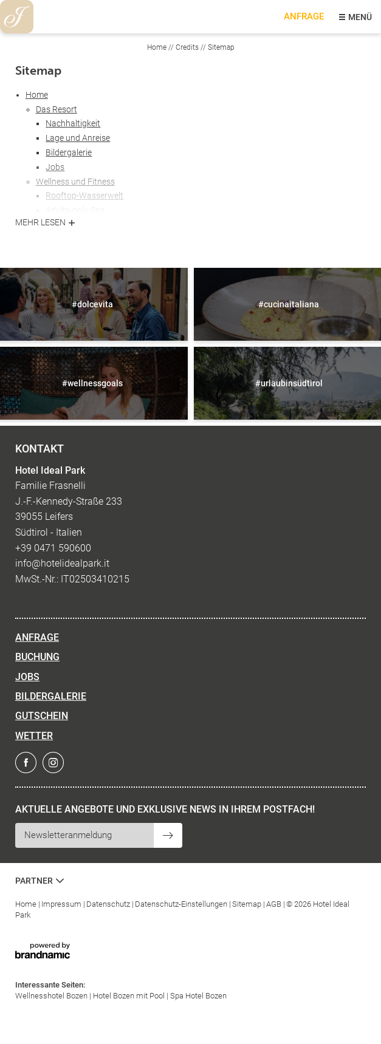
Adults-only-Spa (75, 210)
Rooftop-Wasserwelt (84, 195)
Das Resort (56, 109)
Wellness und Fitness (75, 181)
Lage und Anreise (78, 138)
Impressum (62, 904)
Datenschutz (109, 904)
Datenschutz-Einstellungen (182, 904)
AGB (274, 904)
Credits (188, 47)
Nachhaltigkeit (73, 123)
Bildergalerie (69, 152)
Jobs (55, 167)
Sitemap (247, 904)
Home (157, 47)
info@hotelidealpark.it (62, 563)
